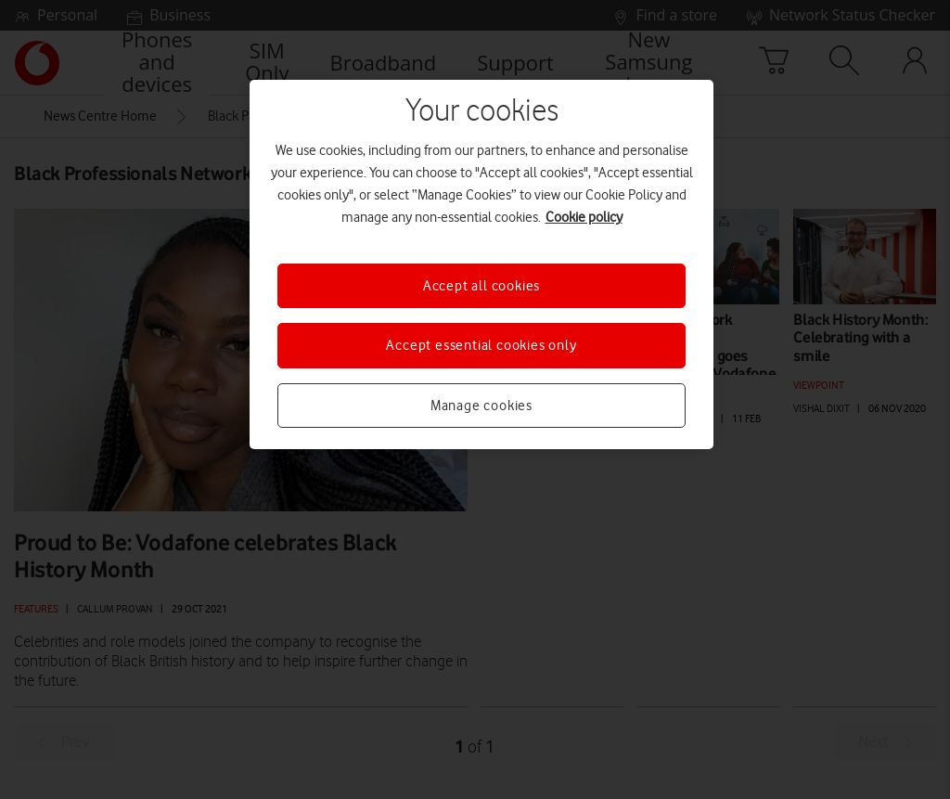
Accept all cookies (481, 285)
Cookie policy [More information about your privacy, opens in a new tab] (584, 217)
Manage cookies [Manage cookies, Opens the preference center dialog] (481, 405)
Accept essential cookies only (481, 345)
